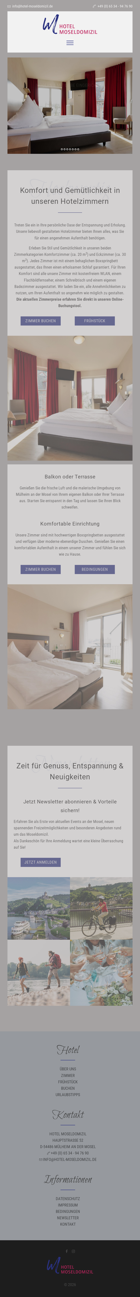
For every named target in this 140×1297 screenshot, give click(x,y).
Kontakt (68, 1224)
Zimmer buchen (40, 321)
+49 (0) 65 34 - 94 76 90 (115, 6)
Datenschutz (68, 1198)
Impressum (68, 1205)
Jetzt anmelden (40, 862)
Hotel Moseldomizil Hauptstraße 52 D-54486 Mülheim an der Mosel (68, 1140)
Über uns (68, 1069)
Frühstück (94, 321)
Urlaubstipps (68, 1094)
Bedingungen (95, 569)
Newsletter (68, 1218)
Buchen (68, 1088)
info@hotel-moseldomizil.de (32, 6)
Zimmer (68, 1075)
